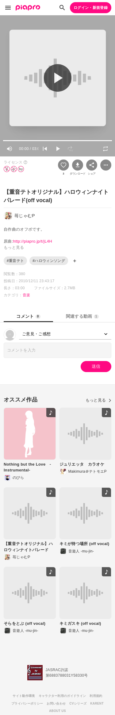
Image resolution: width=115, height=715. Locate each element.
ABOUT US (57, 711)
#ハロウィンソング (49, 261)
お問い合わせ (56, 703)
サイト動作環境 (24, 696)
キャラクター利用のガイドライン (62, 696)
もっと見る (98, 400)
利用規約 (96, 696)
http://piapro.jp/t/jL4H (32, 241)
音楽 (26, 295)
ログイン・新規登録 (91, 8)
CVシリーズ (77, 703)
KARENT (97, 703)
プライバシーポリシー (27, 703)
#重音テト (15, 261)
